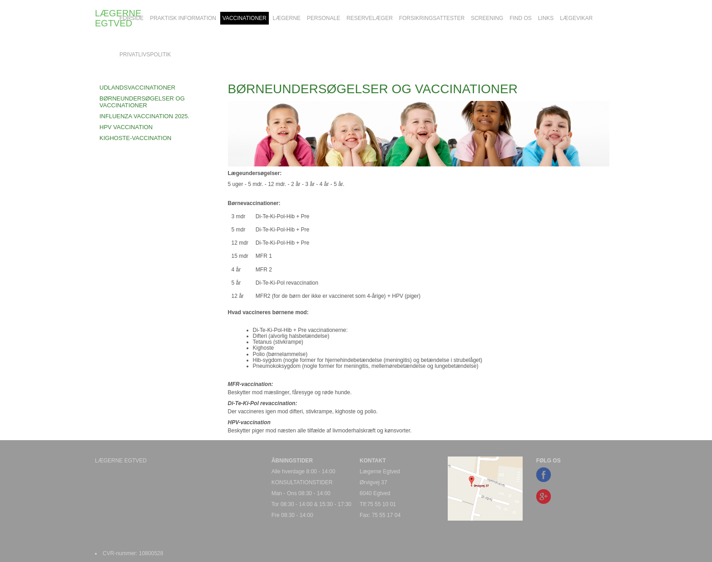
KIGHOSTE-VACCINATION (135, 138)
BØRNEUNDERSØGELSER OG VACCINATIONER (142, 101)
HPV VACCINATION (126, 127)
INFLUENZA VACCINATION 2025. (144, 116)
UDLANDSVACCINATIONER (137, 87)
